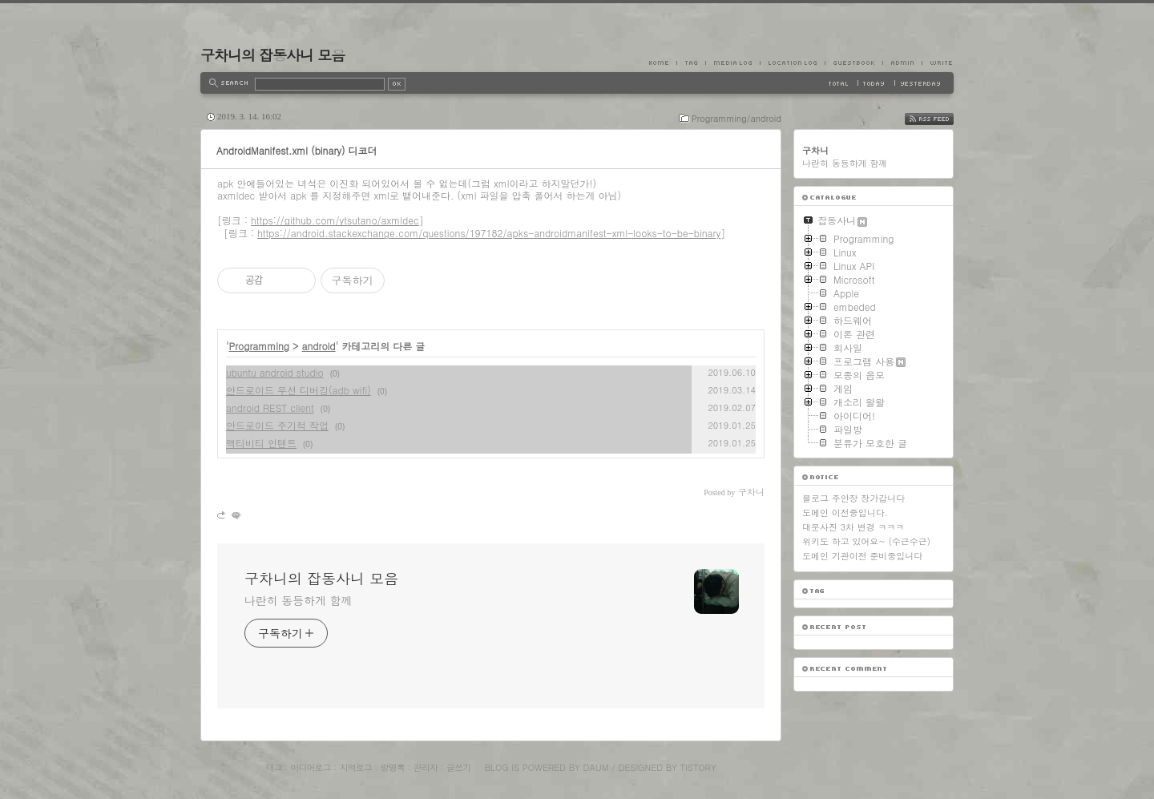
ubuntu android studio (275, 372)
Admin (902, 62)
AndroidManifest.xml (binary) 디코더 (296, 150)
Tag (690, 62)
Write (938, 62)
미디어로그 (311, 767)
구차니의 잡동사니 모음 (272, 55)
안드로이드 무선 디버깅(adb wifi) (298, 390)
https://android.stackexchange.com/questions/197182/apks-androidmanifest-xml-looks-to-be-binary (488, 233)
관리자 (426, 767)
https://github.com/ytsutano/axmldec (335, 220)
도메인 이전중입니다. (845, 512)
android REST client (270, 407)
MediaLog (732, 62)
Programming (259, 346)
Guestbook (853, 62)
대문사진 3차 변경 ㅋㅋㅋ (853, 527)
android (319, 346)
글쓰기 (458, 767)
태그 (273, 767)
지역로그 (356, 767)
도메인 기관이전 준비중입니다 (862, 556)
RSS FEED (941, 119)
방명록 (393, 767)
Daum (596, 767)
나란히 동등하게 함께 (298, 600)
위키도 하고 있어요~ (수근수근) (866, 541)
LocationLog (792, 62)
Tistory (698, 767)
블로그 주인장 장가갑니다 (853, 498)
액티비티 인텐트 (261, 443)
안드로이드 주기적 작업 (277, 425)
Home (662, 62)
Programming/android (736, 118)
